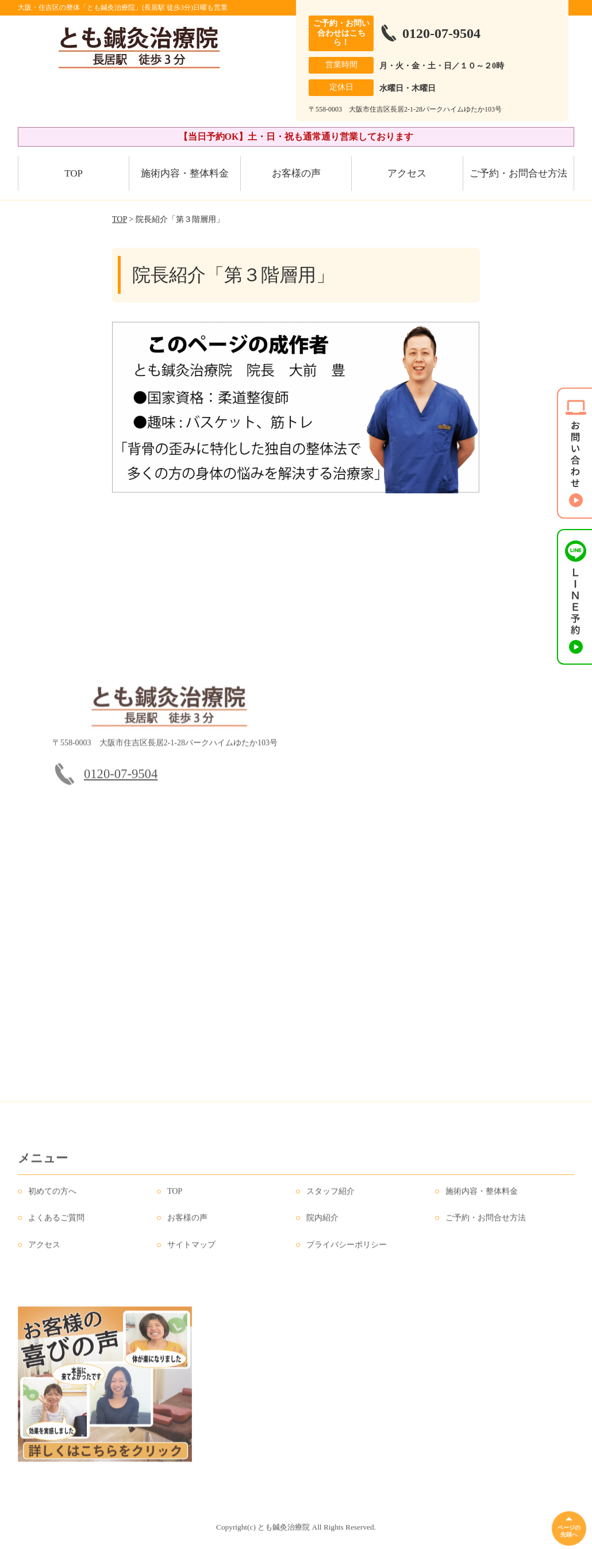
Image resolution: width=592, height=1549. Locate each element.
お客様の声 (296, 173)
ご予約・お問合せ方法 (518, 173)
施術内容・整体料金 (185, 173)
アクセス (406, 173)
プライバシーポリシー (346, 1249)
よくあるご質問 (56, 1222)
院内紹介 (322, 1222)
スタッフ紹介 (330, 1195)
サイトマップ (191, 1249)
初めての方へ (52, 1195)
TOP (73, 173)
